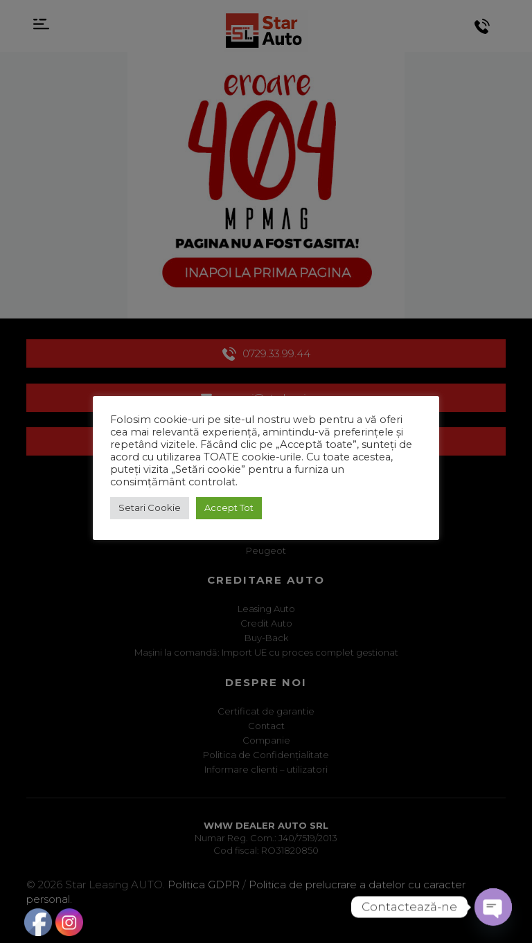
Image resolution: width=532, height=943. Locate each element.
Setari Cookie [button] (149, 507)
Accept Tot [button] (229, 507)
